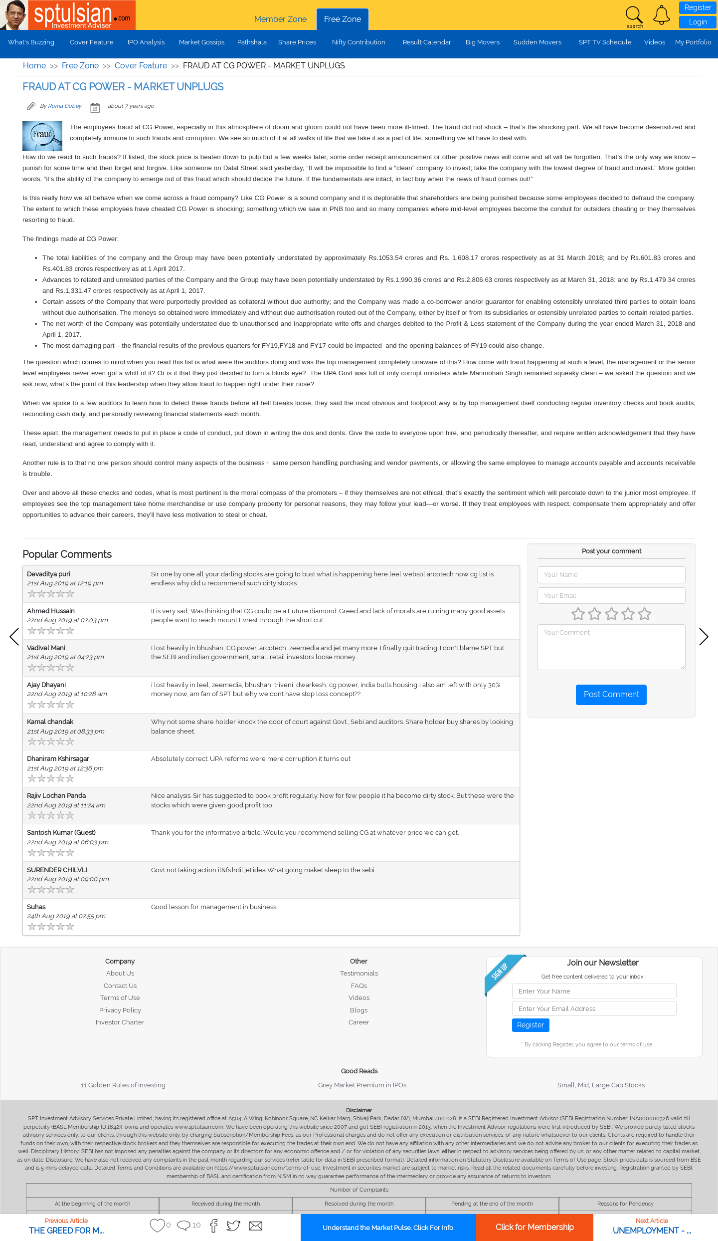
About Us (120, 973)
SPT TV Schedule (605, 42)
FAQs (359, 986)
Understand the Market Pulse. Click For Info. (388, 1228)
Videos (654, 42)
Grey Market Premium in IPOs (362, 1085)
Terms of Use (120, 997)
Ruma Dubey (64, 106)
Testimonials (359, 973)
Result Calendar (427, 42)
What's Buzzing (31, 42)
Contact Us (120, 986)
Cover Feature (92, 42)
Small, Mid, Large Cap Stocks (601, 1085)
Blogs (358, 1010)
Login (698, 22)
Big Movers (483, 42)
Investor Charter (120, 1022)
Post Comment (611, 694)
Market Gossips (201, 42)
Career (359, 1022)
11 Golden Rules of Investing (123, 1085)
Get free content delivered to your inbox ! (594, 977)
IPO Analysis (146, 42)
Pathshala (252, 42)
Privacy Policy (120, 1010)
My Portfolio (693, 42)
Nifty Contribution (358, 42)
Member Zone (280, 19)
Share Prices (297, 42)
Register (698, 7)
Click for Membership (535, 1227)
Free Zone (342, 19)
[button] (662, 15)
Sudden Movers (537, 42)
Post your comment (611, 551)
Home (34, 65)
